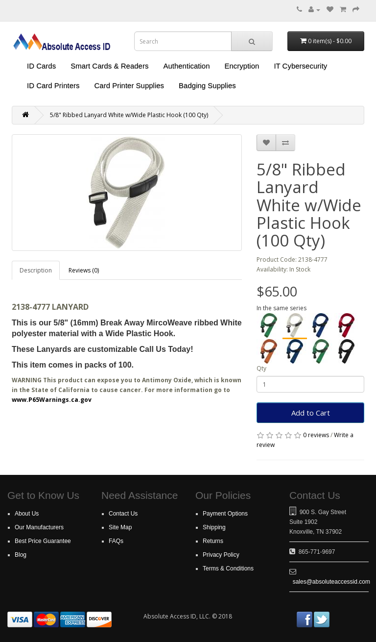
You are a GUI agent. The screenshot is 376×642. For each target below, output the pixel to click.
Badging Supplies (207, 85)
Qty (261, 368)
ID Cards (41, 66)
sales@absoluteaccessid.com (331, 581)
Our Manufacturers (39, 527)
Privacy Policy (221, 554)
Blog (20, 554)
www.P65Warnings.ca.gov (52, 399)
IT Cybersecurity (300, 66)
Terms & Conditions (228, 568)
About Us (27, 513)
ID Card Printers (53, 85)
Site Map (120, 527)
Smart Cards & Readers (109, 66)
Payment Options (225, 513)
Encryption (242, 66)
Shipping (214, 527)
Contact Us (123, 513)
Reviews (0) (84, 270)
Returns (213, 541)
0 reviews (316, 435)
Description (36, 270)
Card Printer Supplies (129, 85)
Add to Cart (310, 413)
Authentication (186, 66)
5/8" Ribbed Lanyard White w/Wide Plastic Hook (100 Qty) (129, 115)
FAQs (116, 541)
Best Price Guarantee (43, 541)
